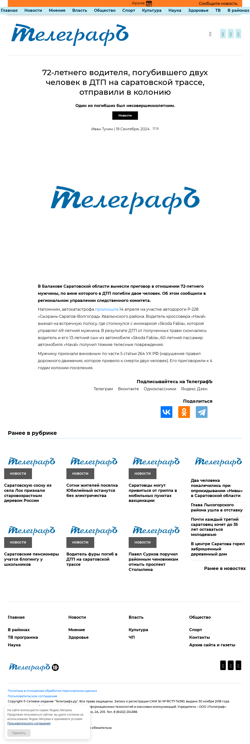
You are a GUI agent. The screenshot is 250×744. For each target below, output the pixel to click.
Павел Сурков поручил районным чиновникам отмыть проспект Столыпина (153, 562)
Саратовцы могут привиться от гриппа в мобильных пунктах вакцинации (153, 493)
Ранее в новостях (225, 568)
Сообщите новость (218, 3)
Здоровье (198, 10)
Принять (19, 733)
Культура (152, 10)
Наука (174, 10)
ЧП (132, 637)
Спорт (128, 10)
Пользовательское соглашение (32, 696)
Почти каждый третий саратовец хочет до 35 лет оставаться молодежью (215, 527)
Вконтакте (128, 389)
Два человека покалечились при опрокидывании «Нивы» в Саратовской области (217, 488)
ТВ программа (23, 637)
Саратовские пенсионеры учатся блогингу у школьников (31, 559)
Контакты (199, 637)
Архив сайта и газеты (212, 645)
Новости (33, 10)
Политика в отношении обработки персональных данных (52, 691)
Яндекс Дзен (194, 389)
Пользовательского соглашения (29, 723)
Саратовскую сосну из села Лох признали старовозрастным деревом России (28, 493)
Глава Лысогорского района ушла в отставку (217, 507)
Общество (104, 10)
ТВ (218, 10)
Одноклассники (160, 389)
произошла (106, 309)
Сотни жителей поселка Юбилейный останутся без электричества (92, 490)
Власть (79, 10)
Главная (9, 10)
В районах (238, 10)
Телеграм (103, 389)
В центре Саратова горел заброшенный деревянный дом (218, 549)
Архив (142, 3)
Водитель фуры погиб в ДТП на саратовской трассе (91, 559)
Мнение (57, 10)
